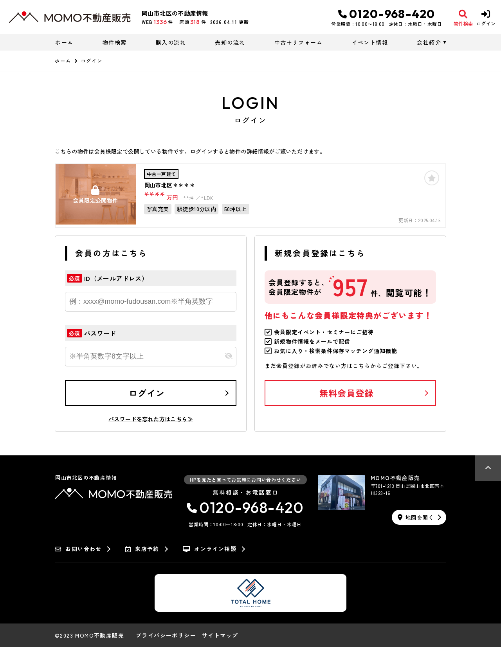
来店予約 (142, 549)
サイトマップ (220, 635)
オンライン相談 (209, 549)
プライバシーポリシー (166, 635)
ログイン (147, 392)
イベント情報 (370, 42)
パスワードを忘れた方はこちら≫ (150, 419)
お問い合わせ (78, 549)
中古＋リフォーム (298, 42)
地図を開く (416, 517)
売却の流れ (230, 42)
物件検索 (115, 42)
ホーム (64, 42)
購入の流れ (171, 42)
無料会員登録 (346, 392)
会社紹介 (429, 42)
